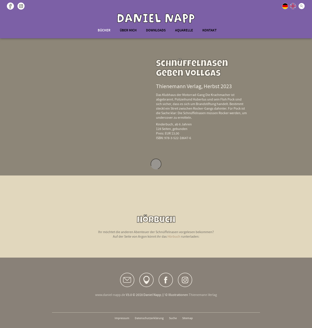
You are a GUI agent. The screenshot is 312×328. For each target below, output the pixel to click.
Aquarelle (184, 30)
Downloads (156, 30)
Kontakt (209, 30)
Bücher (104, 30)
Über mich (128, 30)
